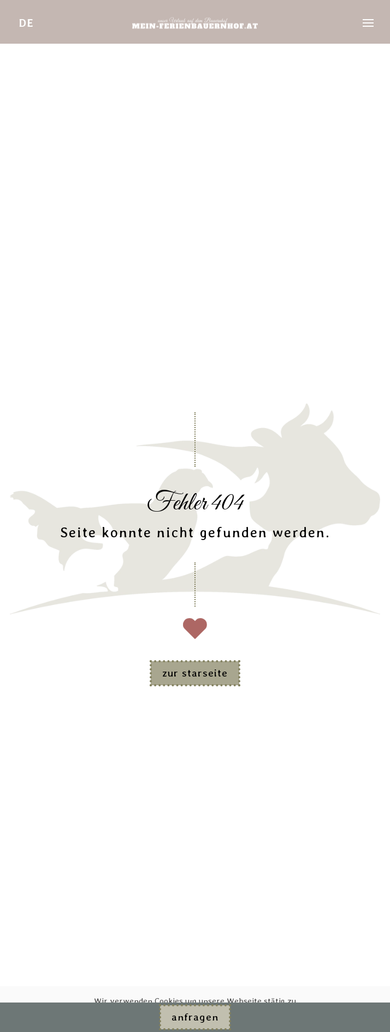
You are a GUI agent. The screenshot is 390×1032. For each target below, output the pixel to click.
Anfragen (195, 1017)
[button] (368, 23)
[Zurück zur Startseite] (195, 23)
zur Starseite (195, 673)
